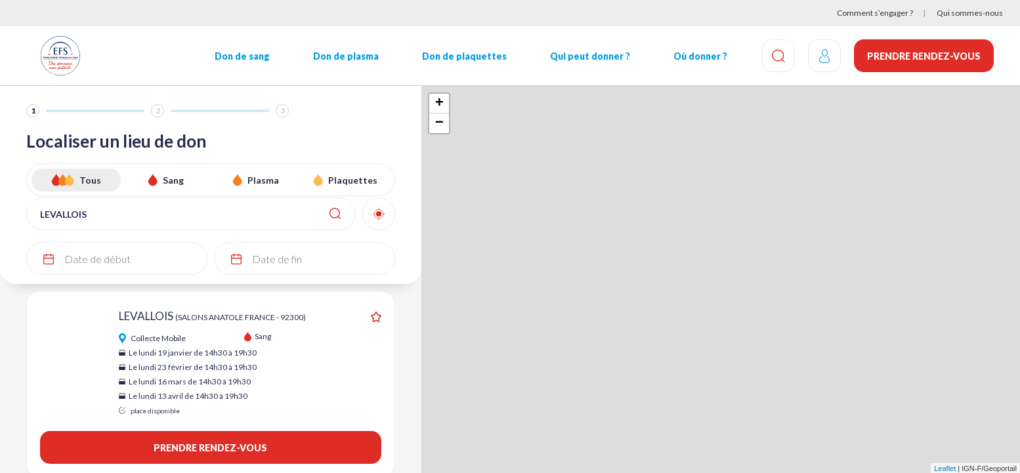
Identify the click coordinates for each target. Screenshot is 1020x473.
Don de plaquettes (464, 56)
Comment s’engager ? (875, 13)
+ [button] (439, 103)
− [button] (439, 123)
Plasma (263, 180)
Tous (90, 180)
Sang (173, 180)
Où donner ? (700, 56)
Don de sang (242, 56)
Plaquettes (352, 180)
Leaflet (945, 468)
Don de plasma (346, 56)
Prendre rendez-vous (924, 56)
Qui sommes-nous (970, 13)
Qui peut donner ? (590, 56)
